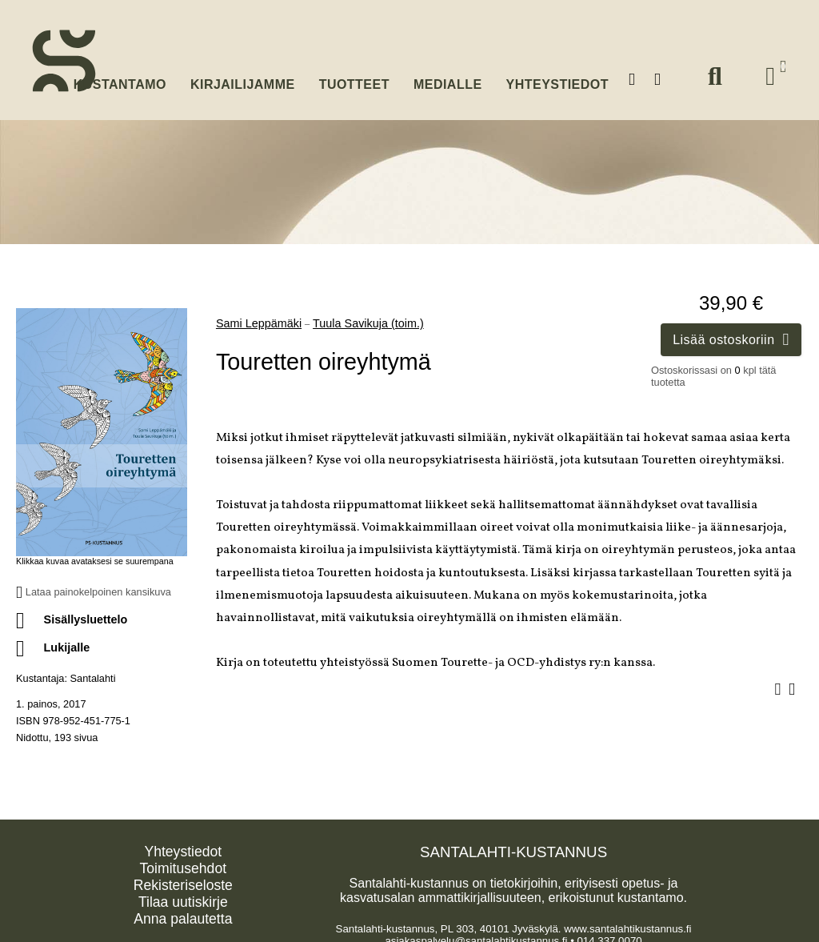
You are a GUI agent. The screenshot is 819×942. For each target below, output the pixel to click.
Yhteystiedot (557, 78)
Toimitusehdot (183, 864)
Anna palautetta (183, 914)
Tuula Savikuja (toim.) (368, 318)
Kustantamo (120, 76)
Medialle (447, 78)
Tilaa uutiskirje (183, 897)
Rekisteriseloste (183, 880)
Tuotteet (354, 78)
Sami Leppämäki (259, 318)
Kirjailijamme (242, 78)
